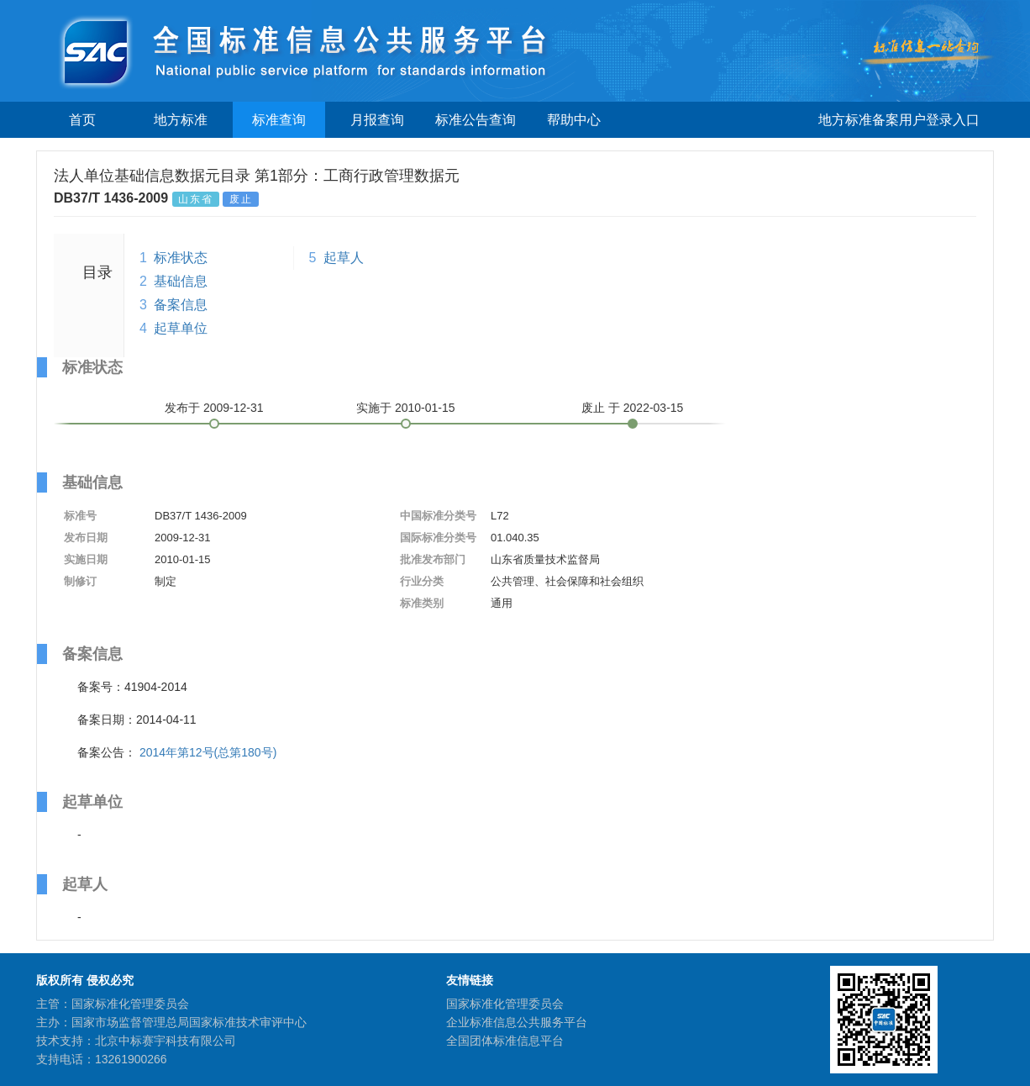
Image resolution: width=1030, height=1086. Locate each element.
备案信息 (181, 305)
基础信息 (181, 281)
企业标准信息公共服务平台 (516, 1022)
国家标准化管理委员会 (505, 1003)
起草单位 (181, 328)
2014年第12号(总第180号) (207, 752)
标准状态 (181, 257)
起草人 (343, 257)
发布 (214, 407)
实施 (405, 407)
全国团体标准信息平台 (505, 1040)
